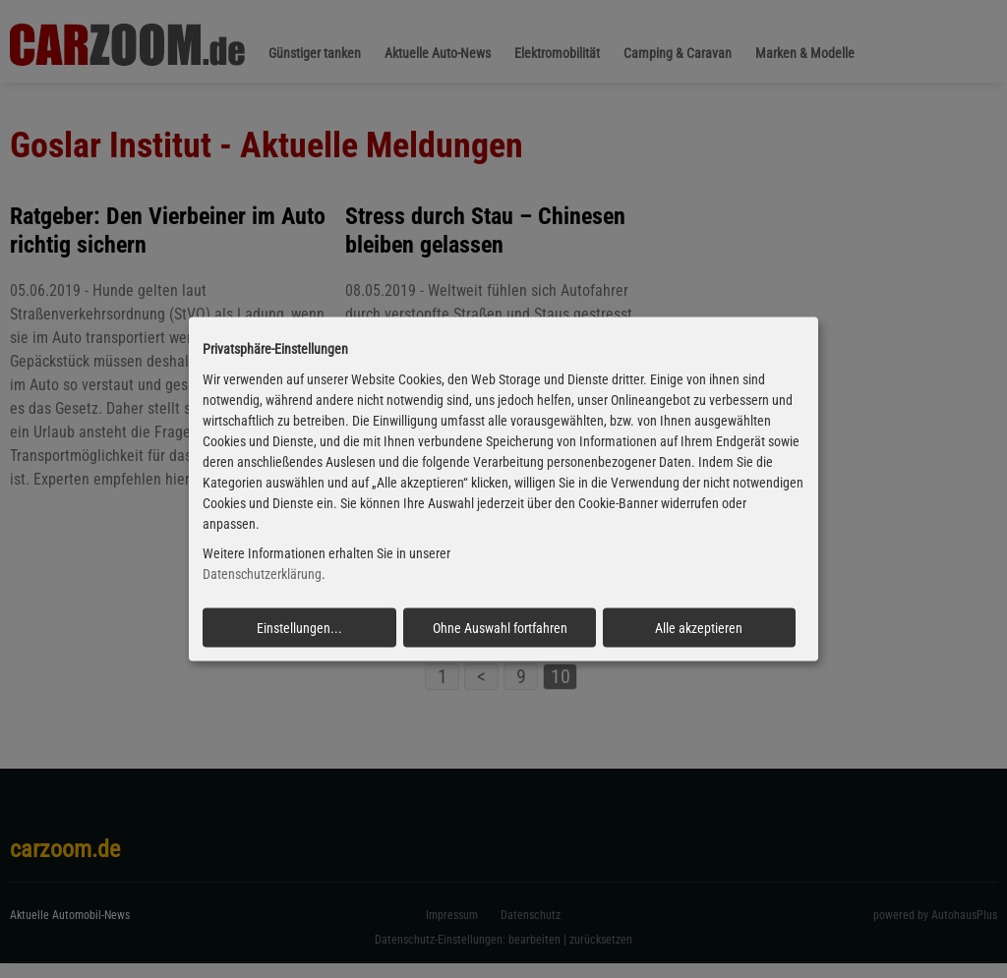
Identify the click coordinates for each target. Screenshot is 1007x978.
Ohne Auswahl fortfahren (500, 628)
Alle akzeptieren (698, 628)
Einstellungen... (299, 628)
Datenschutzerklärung (262, 574)
